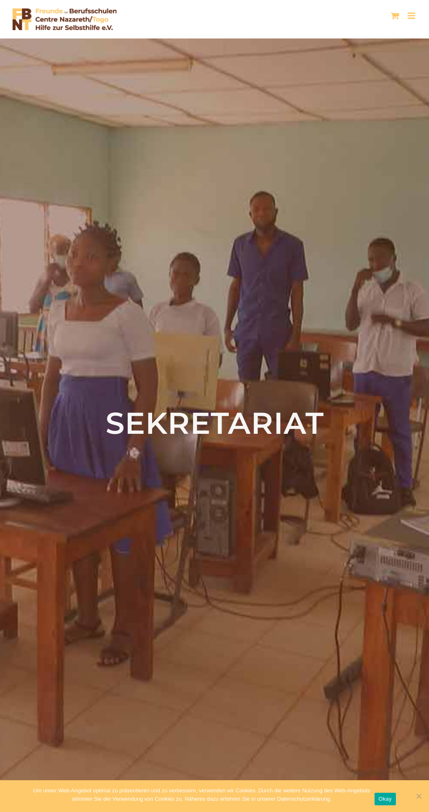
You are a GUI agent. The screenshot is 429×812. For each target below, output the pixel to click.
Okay (385, 799)
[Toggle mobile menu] (412, 15)
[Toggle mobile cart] (395, 15)
